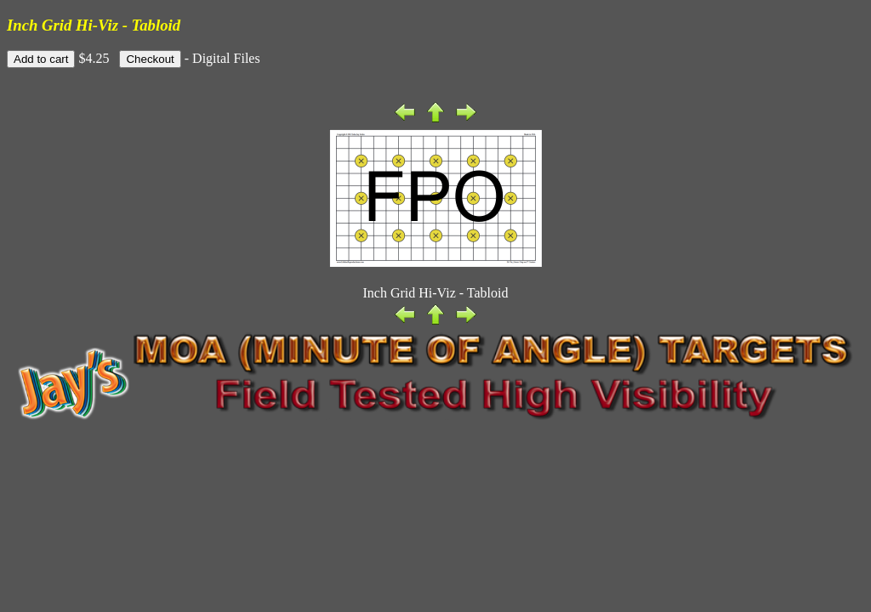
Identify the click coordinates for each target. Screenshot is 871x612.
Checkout (150, 59)
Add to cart (41, 59)
